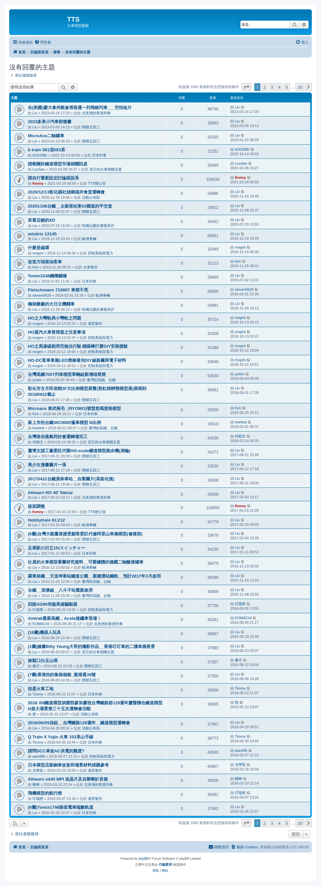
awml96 (38, 756)
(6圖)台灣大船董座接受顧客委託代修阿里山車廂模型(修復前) (85, 533)
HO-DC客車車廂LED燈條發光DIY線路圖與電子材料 (77, 360)
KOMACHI (40, 624)
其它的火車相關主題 (105, 169)
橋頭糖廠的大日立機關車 (51, 304)
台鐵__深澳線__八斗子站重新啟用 (60, 590)
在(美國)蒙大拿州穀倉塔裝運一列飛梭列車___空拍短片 (80, 107)
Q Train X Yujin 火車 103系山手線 (60, 736)
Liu (34, 113)
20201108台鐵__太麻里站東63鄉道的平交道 (70, 206)
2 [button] (264, 87)
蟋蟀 (36, 784)
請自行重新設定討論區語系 (53, 177)
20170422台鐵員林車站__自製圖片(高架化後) (71, 478)
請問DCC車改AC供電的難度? (56, 750)
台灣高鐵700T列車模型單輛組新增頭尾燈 (67, 374)
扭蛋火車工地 (40, 688)
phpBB (143, 858)
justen (37, 380)
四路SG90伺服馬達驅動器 (52, 604)
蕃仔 (36, 666)
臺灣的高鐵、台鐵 (101, 380)
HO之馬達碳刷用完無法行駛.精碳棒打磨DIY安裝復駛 (78, 346)
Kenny (38, 183)
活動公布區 (91, 197)
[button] (246, 87)
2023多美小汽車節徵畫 (49, 121)
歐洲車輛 (89, 239)
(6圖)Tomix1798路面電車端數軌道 (60, 807)
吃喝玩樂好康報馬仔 (98, 226)
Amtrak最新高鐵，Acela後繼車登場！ (64, 618)
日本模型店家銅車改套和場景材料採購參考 (68, 765)
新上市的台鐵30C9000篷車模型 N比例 (64, 422)
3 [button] (272, 87)
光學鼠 (37, 770)
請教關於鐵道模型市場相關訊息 (57, 163)
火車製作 (90, 267)
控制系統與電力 (100, 253)
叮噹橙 (37, 610)
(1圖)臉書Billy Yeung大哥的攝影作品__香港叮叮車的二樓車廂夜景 (91, 646)
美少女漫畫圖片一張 (47, 464)
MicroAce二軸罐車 (46, 135)
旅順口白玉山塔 (43, 660)
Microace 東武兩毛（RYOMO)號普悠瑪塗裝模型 (74, 408)
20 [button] (299, 87)
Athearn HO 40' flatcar (50, 492)
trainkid (38, 428)
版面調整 (36, 506)
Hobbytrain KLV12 (46, 520)
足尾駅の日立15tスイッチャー (56, 547)
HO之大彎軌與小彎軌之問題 (54, 318)
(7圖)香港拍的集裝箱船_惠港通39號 (62, 674)
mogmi (37, 253)
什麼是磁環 (38, 247)
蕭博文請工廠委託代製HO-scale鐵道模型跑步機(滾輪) (79, 450)
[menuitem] (42, 42)
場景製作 (95, 323)
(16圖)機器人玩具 (44, 632)
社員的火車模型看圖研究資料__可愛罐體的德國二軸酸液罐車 (85, 562)
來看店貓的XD (41, 220)
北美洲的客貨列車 (96, 113)
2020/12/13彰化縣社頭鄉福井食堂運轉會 (66, 192)
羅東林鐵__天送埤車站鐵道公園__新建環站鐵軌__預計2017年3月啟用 (94, 576)
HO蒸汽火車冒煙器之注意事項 (56, 332)
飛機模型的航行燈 (45, 793)
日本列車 (99, 155)
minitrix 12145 (42, 233)
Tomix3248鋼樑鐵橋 (47, 275)
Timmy (37, 694)
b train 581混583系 (46, 149)
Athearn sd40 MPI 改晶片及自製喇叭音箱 (68, 779)
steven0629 (41, 295)
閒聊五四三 (91, 127)
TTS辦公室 (97, 183)
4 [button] (279, 87)
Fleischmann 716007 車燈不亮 (58, 289)
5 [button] (287, 87)
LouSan (38, 169)
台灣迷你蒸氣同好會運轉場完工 (57, 436)
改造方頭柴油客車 (45, 261)
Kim (35, 267)
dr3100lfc (39, 155)
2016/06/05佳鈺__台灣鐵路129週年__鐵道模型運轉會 (79, 722)
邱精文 (37, 442)
